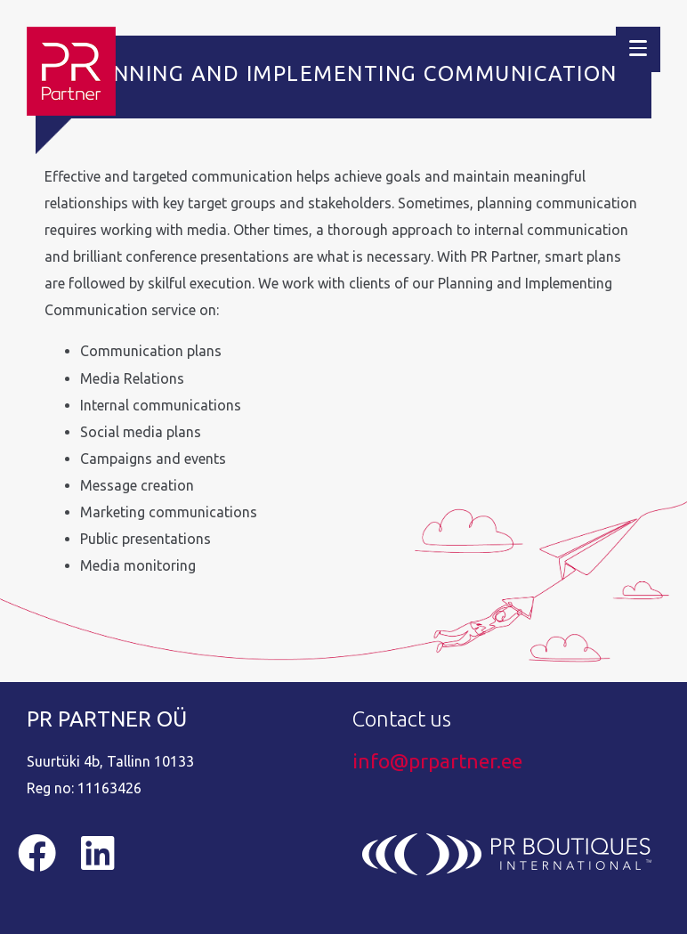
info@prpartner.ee (437, 761)
